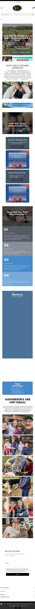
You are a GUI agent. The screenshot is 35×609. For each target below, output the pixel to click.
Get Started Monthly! (17, 146)
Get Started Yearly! (17, 180)
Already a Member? (25, 52)
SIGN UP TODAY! (17, 392)
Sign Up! (17, 574)
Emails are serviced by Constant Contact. (19, 571)
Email (7, 563)
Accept (17, 607)
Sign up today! (16, 52)
